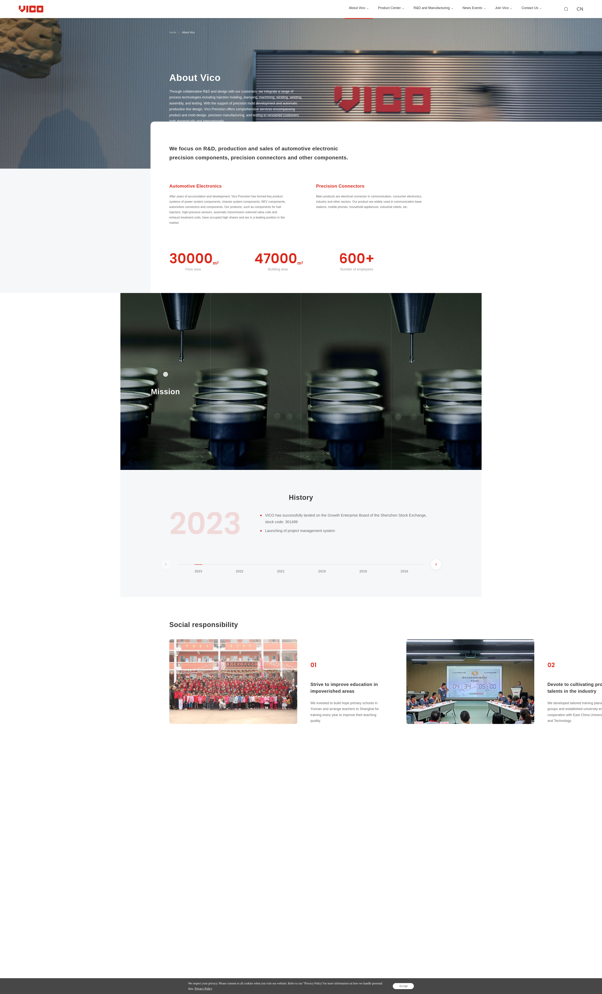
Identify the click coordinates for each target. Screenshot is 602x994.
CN (580, 8)
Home (172, 32)
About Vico (188, 32)
